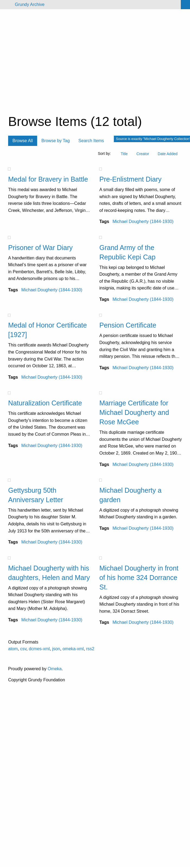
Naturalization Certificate (45, 403)
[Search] (185, 4)
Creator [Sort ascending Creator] (142, 154)
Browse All (22, 140)
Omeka (55, 668)
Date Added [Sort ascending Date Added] (168, 154)
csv (23, 648)
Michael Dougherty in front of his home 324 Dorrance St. (139, 577)
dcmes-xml (39, 648)
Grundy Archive (29, 4)
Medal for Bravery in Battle (48, 179)
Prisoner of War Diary (40, 247)
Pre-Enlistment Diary (130, 179)
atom (13, 648)
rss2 (90, 648)
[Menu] (6, 4)
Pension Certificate (127, 325)
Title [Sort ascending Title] (124, 154)
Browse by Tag (55, 140)
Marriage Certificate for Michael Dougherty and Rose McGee (134, 412)
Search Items (91, 140)
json (56, 648)
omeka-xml (73, 648)
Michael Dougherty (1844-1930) (142, 221)
